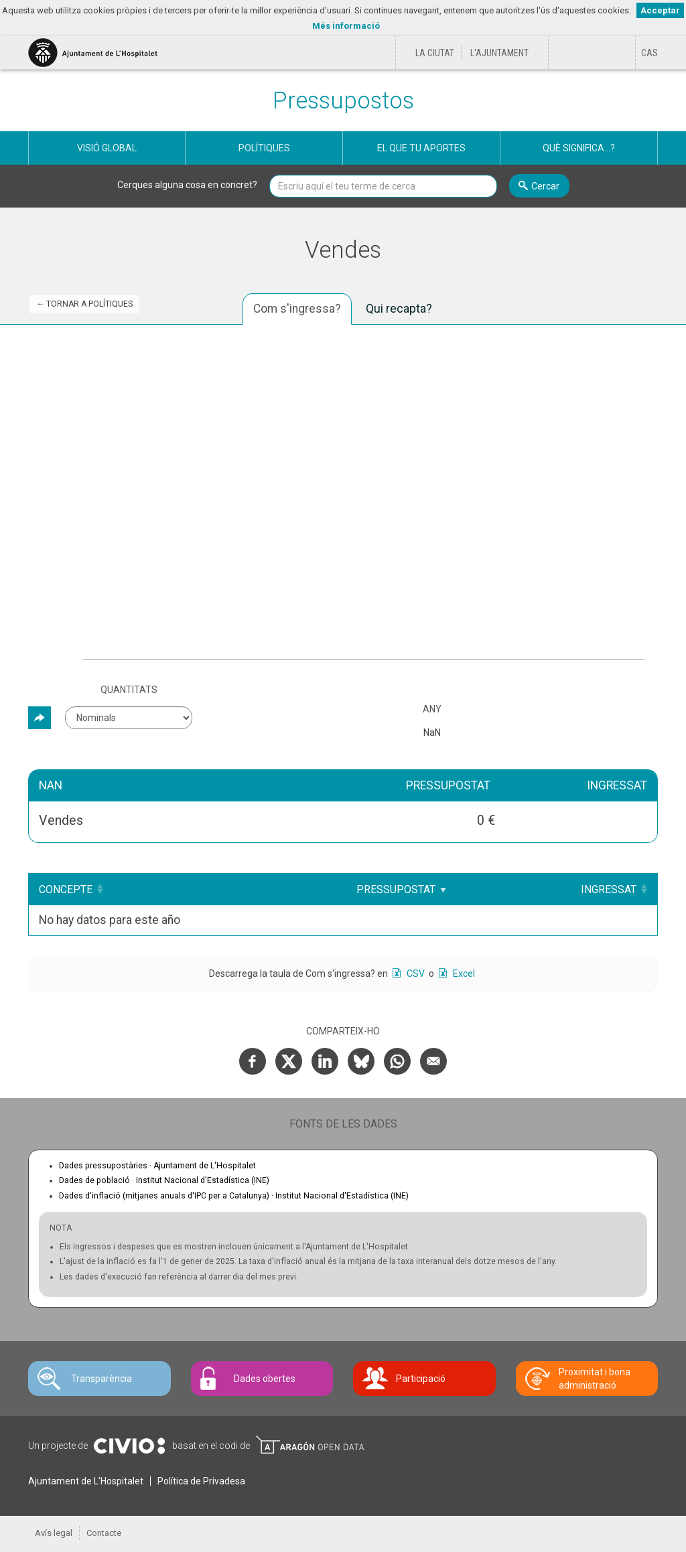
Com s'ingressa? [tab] (297, 308)
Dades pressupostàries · (157, 1165)
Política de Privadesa (201, 1481)
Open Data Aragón (309, 1444)
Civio (129, 1446)
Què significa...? (579, 148)
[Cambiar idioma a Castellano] (649, 53)
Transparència (101, 1378)
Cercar (545, 186)
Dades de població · (164, 1180)
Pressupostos (343, 100)
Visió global (107, 148)
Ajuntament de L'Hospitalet (85, 1481)
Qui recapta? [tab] (399, 308)
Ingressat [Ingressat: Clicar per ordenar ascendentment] (608, 889)
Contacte (103, 1533)
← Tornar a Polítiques (84, 304)
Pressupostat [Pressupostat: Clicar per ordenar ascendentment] (404, 889)
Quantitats (128, 689)
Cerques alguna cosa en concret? (187, 184)
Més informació (346, 26)
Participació (420, 1378)
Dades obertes (264, 1378)
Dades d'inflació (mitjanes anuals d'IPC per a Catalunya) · (234, 1195)
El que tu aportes (421, 148)
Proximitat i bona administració (594, 1379)
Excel (463, 973)
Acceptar (660, 10)
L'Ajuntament (499, 53)
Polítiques (264, 148)
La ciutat (434, 53)
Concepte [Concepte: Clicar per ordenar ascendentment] (65, 889)
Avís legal (53, 1533)
